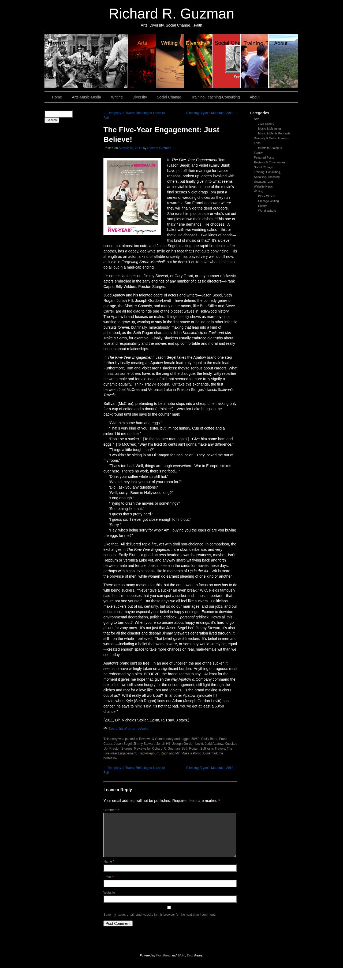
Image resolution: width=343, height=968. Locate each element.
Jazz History (266, 123)
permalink (110, 758)
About (283, 61)
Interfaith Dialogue (270, 147)
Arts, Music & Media (142, 61)
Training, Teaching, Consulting (255, 61)
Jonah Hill (163, 744)
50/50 (195, 739)
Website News (263, 186)
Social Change (226, 61)
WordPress (163, 955)
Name (108, 861)
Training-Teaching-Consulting (215, 97)
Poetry (262, 205)
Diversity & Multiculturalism (271, 138)
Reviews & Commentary (270, 162)
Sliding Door (185, 955)
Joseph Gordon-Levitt (187, 744)
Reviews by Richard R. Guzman (157, 748)
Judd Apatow (214, 744)
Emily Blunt (209, 739)
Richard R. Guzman (171, 13)
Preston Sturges (120, 748)
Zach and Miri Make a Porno (181, 753)
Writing (170, 61)
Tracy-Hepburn (148, 753)
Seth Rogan (189, 748)
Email (108, 877)
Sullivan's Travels (212, 748)
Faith (257, 143)
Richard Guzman (159, 148)
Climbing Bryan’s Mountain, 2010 (211, 113)
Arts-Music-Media (86, 97)
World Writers (267, 210)
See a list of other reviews (128, 729)
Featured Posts (264, 157)
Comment (111, 810)
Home (86, 61)
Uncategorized (263, 181)
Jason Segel (123, 744)
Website (109, 892)
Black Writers (266, 196)
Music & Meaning (269, 128)
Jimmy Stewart (144, 744)
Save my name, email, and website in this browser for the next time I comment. (159, 914)
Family (258, 152)
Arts (256, 118)
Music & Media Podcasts (274, 133)
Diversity (198, 61)
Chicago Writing (268, 201)
